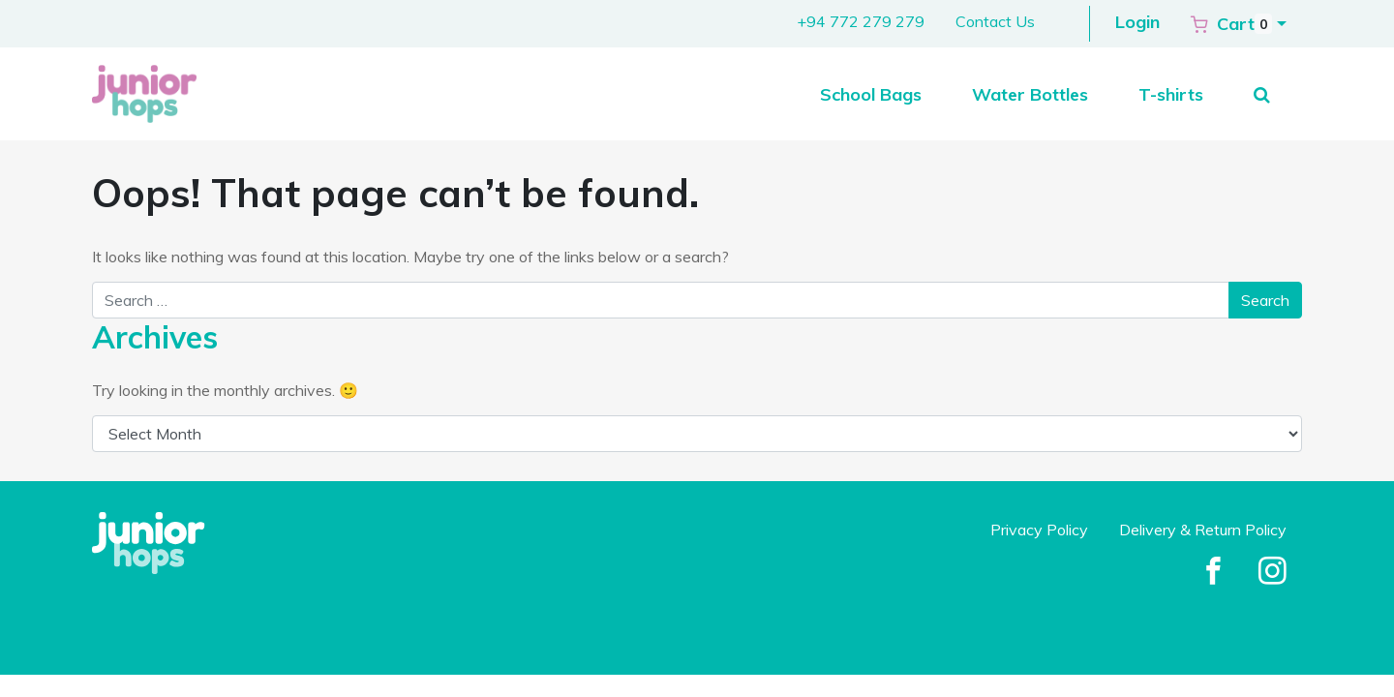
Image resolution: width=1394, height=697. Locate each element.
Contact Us (995, 21)
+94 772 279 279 (860, 21)
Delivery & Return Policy (1203, 529)
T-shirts (1170, 94)
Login (1137, 22)
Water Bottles (1030, 94)
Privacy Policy (1039, 529)
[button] (1238, 23)
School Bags (871, 94)
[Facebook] (1213, 572)
